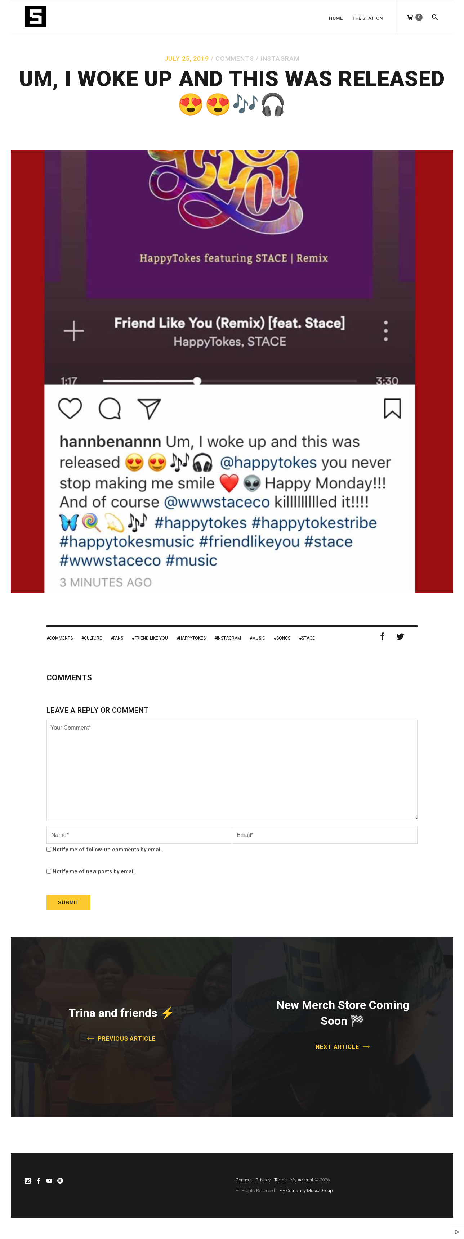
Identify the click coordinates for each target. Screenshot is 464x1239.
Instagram (280, 58)
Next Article (338, 1047)
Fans (118, 638)
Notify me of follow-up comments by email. (108, 849)
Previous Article (127, 1038)
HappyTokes (192, 638)
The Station (367, 18)
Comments (234, 58)
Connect (244, 1179)
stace (308, 638)
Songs (283, 638)
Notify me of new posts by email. (94, 871)
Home (336, 18)
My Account (301, 1179)
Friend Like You (151, 638)
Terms (280, 1179)
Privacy (263, 1179)
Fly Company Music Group (306, 1190)
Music (258, 638)
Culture (93, 638)
